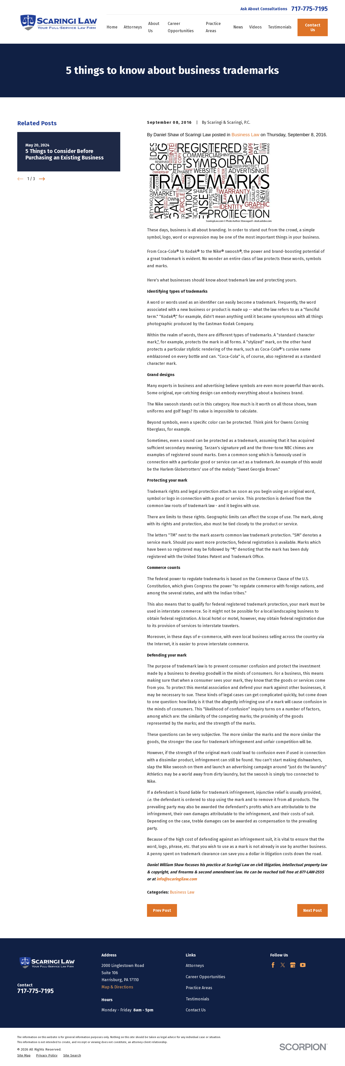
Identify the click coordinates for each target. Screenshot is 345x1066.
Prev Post (162, 910)
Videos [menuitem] (255, 27)
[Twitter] (283, 965)
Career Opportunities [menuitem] (181, 27)
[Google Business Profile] (293, 965)
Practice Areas (199, 987)
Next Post (312, 910)
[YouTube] (303, 965)
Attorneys (195, 965)
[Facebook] (273, 965)
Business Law (245, 134)
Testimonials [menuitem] (280, 27)
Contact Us (312, 27)
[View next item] (42, 179)
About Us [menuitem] (153, 27)
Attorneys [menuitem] (133, 27)
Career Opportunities (205, 976)
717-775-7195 (309, 9)
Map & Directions (117, 987)
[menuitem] (23, 1056)
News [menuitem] (238, 27)
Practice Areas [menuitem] (213, 27)
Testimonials (197, 999)
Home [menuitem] (112, 27)
